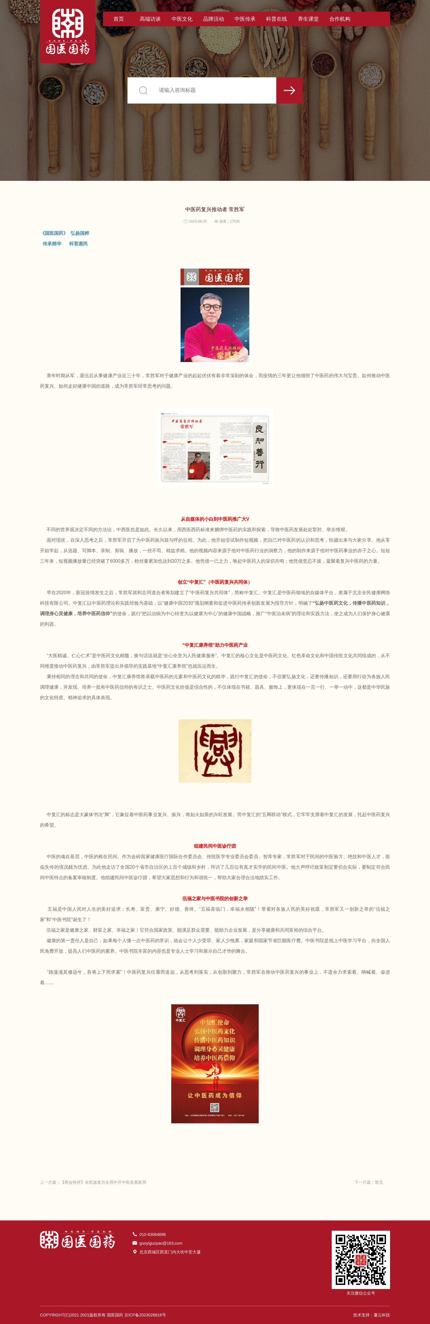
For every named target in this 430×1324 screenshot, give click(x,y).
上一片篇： (93, 1182)
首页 (118, 19)
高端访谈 (150, 19)
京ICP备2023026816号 (145, 1315)
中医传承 (245, 19)
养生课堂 (308, 19)
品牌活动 (213, 19)
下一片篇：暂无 (368, 1182)
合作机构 (339, 19)
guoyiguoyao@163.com (160, 1243)
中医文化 (182, 19)
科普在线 (276, 19)
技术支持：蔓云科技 (371, 1315)
